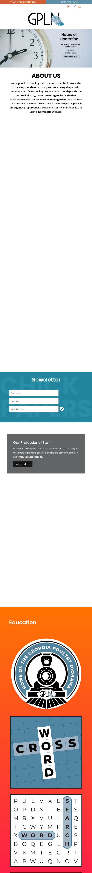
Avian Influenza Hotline (23, 2)
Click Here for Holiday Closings (70, 56)
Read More (22, 464)
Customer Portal (69, 2)
